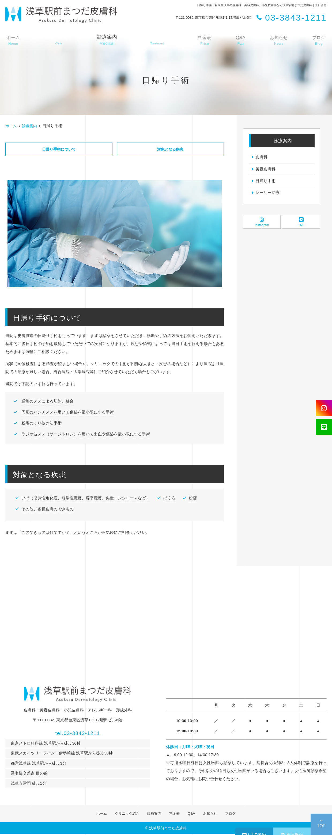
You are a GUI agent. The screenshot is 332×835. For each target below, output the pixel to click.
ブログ (319, 40)
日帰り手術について (59, 149)
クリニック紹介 (122, 814)
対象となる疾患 (170, 149)
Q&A (243, 40)
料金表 (209, 40)
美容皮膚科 (265, 169)
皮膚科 (261, 157)
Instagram (261, 223)
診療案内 (108, 40)
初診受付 (281, 824)
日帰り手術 (265, 181)
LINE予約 (222, 824)
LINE (301, 223)
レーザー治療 (267, 193)
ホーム (13, 40)
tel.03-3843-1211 (77, 732)
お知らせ (280, 40)
